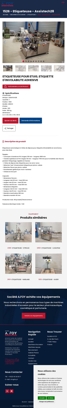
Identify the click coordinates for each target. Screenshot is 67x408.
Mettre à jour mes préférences (20, 406)
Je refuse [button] (50, 398)
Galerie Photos (33, 353)
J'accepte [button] (42, 398)
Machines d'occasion (17, 15)
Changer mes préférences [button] (46, 401)
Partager (9, 128)
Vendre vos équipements (33, 316)
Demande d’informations (30, 121)
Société (31, 342)
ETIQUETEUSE (31, 15)
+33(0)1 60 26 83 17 (16, 377)
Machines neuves (34, 347)
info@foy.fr (14, 379)
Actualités (31, 355)
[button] (62, 42)
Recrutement (33, 350)
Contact (31, 358)
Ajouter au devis (10, 121)
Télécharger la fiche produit (18, 86)
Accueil (5, 15)
